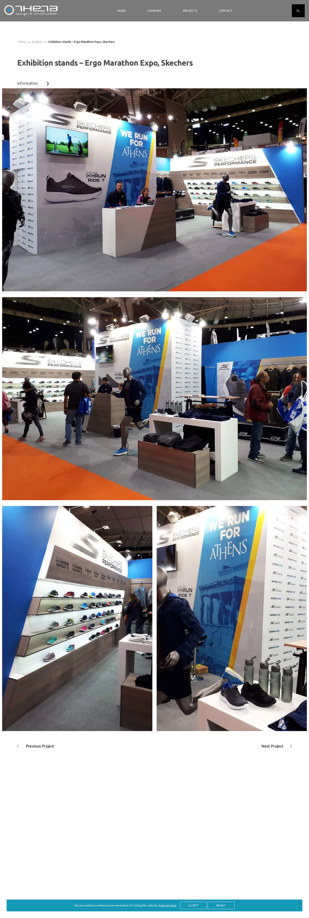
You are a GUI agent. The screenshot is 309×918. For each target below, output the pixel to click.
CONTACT (226, 10)
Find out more (167, 905)
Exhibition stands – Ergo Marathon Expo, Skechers (81, 42)
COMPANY (154, 10)
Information (27, 83)
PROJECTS (190, 10)
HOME (121, 10)
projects (37, 42)
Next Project (272, 746)
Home (22, 42)
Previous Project (40, 746)
